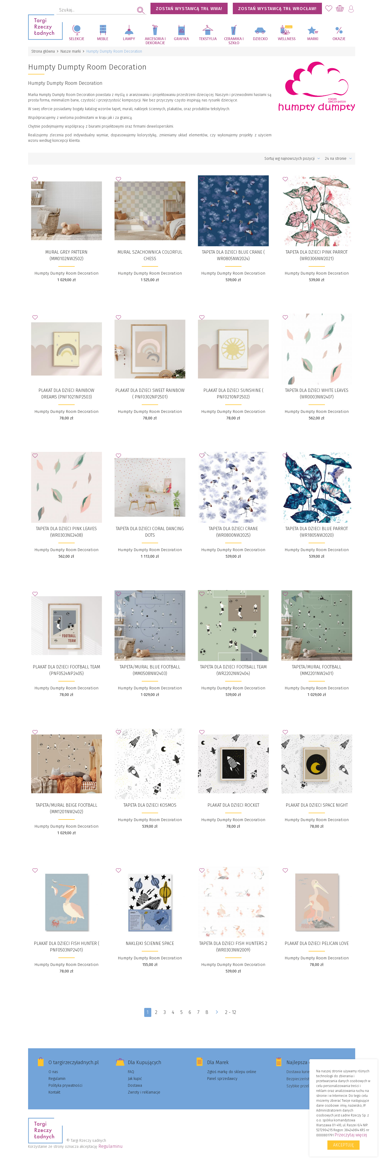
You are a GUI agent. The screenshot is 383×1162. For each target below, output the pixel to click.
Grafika (181, 39)
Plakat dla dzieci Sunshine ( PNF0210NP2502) (233, 394)
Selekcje (76, 39)
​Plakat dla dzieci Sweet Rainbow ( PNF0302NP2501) (150, 394)
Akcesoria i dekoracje (155, 41)
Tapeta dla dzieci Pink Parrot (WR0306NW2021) (317, 255)
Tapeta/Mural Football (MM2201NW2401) (316, 670)
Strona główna (43, 51)
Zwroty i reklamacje (144, 1092)
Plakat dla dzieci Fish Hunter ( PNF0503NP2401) (66, 947)
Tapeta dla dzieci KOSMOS (149, 805)
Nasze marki (71, 51)
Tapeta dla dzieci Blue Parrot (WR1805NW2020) (316, 532)
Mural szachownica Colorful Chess (149, 255)
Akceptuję (343, 1145)
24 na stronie (338, 158)
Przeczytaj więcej (350, 1134)
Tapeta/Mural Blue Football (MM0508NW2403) (150, 670)
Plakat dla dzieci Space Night (317, 805)
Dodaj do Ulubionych (36, 180)
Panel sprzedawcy (222, 1078)
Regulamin (57, 1078)
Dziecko (260, 39)
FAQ (131, 1072)
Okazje (339, 39)
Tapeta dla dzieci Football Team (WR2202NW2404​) (233, 670)
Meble (102, 39)
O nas (53, 1072)
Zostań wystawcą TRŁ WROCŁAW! (277, 8)
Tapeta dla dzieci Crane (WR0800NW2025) (233, 532)
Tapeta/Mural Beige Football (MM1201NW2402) (66, 808)
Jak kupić (135, 1078)
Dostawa (135, 1085)
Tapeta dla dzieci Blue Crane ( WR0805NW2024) (233, 255)
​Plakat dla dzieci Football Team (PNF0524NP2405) (66, 670)
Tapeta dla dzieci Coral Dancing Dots (150, 532)
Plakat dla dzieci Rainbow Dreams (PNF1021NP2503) (66, 394)
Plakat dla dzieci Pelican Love (317, 943)
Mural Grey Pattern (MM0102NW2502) (66, 255)
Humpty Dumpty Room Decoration (66, 273)
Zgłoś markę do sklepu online (231, 1072)
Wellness (286, 39)
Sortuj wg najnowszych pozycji (292, 158)
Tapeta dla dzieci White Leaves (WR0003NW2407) (316, 394)
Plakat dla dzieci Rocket (233, 805)
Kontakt (54, 1092)
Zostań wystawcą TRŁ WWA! (189, 8)
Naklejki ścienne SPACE (150, 943)
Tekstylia (208, 39)
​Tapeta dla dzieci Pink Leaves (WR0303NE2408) (66, 532)
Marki (312, 39)
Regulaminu (110, 1146)
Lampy (129, 39)
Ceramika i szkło (234, 41)
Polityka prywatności (65, 1085)
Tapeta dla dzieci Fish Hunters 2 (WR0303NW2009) (233, 947)
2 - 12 (230, 1012)
